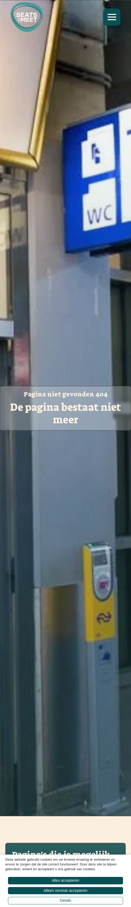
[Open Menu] (112, 17)
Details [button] (65, 900)
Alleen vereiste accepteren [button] (65, 890)
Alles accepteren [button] (65, 880)
